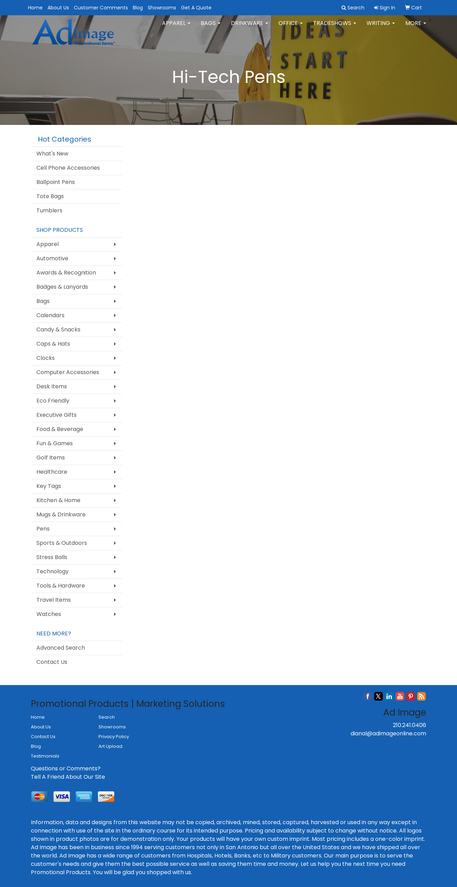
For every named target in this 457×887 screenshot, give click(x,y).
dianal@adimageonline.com (388, 733)
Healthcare (51, 472)
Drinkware (249, 28)
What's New (52, 154)
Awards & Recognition (66, 273)
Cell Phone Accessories (68, 168)
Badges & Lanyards (62, 287)
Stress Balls (51, 557)
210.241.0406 (409, 725)
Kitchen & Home (58, 500)
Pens (43, 529)
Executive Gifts (56, 415)
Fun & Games (54, 443)
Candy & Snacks (58, 329)
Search (106, 717)
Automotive (52, 258)
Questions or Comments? (66, 768)
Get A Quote (196, 7)
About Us (58, 7)
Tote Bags (50, 196)
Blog (138, 7)
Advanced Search (60, 648)
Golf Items (50, 458)
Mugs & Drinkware (61, 514)
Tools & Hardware (60, 586)
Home (35, 7)
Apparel (176, 28)
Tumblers (49, 210)
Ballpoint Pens (55, 182)
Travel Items (53, 600)
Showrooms (162, 7)
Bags (211, 28)
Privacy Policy (113, 736)
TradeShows (334, 28)
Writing (381, 28)
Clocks (45, 358)
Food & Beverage (59, 429)
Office (290, 28)
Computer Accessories (67, 372)
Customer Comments (101, 7)
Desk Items (51, 386)
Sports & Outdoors (61, 543)
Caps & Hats (53, 344)
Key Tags (48, 486)
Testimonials (45, 756)
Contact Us (51, 662)
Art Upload (110, 746)
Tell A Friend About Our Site (68, 777)
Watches (48, 614)
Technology (52, 571)
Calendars (50, 315)
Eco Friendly (52, 401)
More (415, 28)
